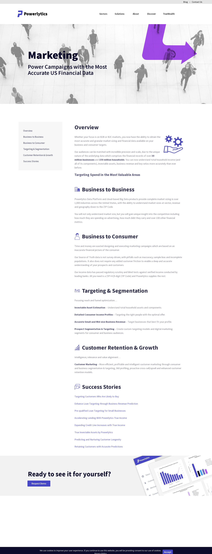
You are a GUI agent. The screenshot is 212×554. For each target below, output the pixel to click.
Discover (151, 13)
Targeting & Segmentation (36, 149)
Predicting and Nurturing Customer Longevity (98, 448)
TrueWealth (169, 13)
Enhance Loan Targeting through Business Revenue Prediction (106, 412)
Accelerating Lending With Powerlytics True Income (101, 426)
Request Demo (39, 483)
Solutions (119, 13)
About (136, 13)
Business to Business (33, 136)
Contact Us (197, 2)
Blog (185, 2)
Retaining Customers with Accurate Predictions (99, 455)
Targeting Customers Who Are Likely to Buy (97, 405)
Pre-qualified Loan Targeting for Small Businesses (100, 419)
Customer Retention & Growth (38, 155)
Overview (27, 130)
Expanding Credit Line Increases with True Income (100, 433)
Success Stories (31, 161)
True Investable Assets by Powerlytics (94, 441)
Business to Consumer (34, 142)
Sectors (103, 13)
